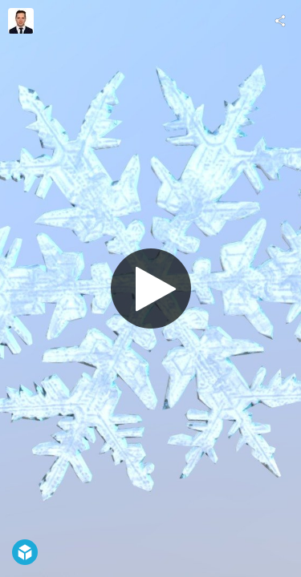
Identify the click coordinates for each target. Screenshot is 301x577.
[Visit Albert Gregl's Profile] (21, 21)
